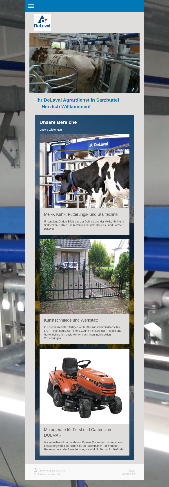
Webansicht (128, 473)
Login (132, 470)
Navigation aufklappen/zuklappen (84, 6)
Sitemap (60, 470)
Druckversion (44, 470)
